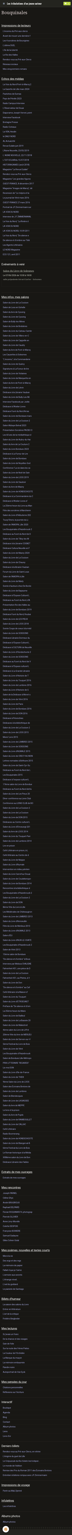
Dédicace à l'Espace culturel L (16, 666)
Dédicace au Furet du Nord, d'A (16, 600)
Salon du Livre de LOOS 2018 (16, 624)
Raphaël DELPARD (11, 1207)
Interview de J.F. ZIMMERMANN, (17, 217)
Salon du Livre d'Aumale (13, 864)
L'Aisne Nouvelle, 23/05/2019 (16, 150)
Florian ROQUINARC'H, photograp (17, 1212)
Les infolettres (9, 1506)
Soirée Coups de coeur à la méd (17, 628)
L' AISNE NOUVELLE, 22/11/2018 (17, 155)
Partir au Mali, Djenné (12, 1491)
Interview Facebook (11, 117)
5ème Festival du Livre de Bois (16, 1044)
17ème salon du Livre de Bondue (17, 784)
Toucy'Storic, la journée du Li (15, 520)
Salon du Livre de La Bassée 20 (17, 1020)
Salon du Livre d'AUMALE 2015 (16, 751)
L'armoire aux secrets (12, 1275)
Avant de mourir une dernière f (17, 36)
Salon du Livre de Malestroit (15, 1025)
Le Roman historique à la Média (17, 1153)
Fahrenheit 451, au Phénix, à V (16, 978)
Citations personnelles (13, 1387)
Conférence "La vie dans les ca (16, 468)
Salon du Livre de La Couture (15, 303)
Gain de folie (8, 1344)
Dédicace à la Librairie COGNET (16, 543)
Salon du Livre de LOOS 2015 (16, 732)
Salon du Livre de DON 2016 (15, 713)
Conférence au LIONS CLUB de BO (18, 803)
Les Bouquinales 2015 (13, 775)
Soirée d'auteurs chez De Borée (17, 586)
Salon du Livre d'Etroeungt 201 (16, 827)
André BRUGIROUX (11, 1202)
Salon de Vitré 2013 (11, 949)
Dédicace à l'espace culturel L (16, 779)
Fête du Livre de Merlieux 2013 (16, 926)
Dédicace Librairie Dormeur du (16, 638)
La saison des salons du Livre (16, 1304)
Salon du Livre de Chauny (14, 562)
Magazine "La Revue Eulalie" (15, 169)
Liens (5, 1431)
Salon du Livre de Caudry (14, 345)
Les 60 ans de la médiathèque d (17, 435)
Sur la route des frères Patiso (16, 1348)
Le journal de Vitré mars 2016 (16, 198)
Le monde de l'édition (12, 1466)
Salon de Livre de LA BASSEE (16, 1101)
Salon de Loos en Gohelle (14, 307)
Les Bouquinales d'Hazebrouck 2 (17, 529)
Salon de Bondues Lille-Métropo (17, 1058)
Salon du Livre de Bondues (15, 458)
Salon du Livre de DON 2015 (15, 817)
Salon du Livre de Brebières (15, 326)
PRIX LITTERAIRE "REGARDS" (16, 1063)
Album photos (9, 1427)
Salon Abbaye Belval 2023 (14, 425)
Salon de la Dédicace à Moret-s (17, 694)
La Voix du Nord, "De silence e (16, 235)
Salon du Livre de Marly (13, 581)
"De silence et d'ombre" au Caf (16, 987)
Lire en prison (9, 846)
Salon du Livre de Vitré (13, 1049)
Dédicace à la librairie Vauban (16, 567)
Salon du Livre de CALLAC (14, 1124)
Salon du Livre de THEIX (13, 1077)
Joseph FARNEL (10, 1193)
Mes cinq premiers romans (15, 69)
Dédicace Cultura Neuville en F (16, 548)
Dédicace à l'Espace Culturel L (16, 595)
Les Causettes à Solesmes (15, 354)
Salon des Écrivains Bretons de (16, 1086)
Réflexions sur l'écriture (13, 1392)
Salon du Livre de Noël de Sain (16, 473)
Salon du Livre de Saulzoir (14, 482)
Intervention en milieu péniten (16, 869)
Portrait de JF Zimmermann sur (17, 207)
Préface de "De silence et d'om (16, 1006)
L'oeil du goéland (10, 1284)
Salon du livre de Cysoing (14, 312)
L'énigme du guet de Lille (14, 1456)
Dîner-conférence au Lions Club (17, 798)
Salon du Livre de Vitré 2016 (15, 699)
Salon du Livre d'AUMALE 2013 (16, 931)
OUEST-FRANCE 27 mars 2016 (16, 202)
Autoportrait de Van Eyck (14, 1372)
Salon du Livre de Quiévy (14, 364)
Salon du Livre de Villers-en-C (16, 336)
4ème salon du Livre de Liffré (16, 1030)
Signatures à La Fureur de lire (16, 369)
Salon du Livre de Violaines (15, 373)
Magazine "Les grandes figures (17, 179)
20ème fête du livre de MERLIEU (17, 1034)
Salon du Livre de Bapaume (15, 591)
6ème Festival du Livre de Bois (16, 1148)
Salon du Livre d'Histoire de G (16, 690)
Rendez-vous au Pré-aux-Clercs (17, 59)
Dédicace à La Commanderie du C (18, 496)
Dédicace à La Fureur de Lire (15, 454)
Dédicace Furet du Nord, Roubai (17, 614)
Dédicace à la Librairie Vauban (16, 392)
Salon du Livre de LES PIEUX (15, 619)
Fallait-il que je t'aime (12, 1270)
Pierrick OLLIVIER (10, 1217)
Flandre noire (9, 1367)
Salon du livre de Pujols (13, 1115)
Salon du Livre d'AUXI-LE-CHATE (17, 940)
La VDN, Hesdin (9, 132)
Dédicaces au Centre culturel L (16, 822)
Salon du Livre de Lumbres (15, 1091)
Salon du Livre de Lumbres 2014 (17, 841)
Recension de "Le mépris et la (16, 193)
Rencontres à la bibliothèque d (16, 888)
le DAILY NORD (9, 136)
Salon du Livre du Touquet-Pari (16, 836)
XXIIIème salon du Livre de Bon (16, 1157)
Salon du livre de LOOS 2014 (15, 831)
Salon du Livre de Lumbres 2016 (17, 685)
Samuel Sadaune (10, 1235)
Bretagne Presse (10, 122)
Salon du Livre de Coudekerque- (17, 879)
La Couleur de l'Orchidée (14, 1353)
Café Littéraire (9, 1129)
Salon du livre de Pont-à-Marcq (17, 350)
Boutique (7, 1408)
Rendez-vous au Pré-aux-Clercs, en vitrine (21, 1451)
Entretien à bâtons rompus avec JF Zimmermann (25, 1475)
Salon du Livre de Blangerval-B (16, 1143)
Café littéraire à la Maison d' (15, 992)
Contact (6, 1422)
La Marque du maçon (12, 1358)
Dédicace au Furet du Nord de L (17, 770)
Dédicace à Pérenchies (13, 718)
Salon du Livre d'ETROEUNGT (16, 1001)
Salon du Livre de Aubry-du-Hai (17, 439)
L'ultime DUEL (9, 45)
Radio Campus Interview (14, 103)
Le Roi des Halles (10, 55)
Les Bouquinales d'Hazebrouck (16, 1053)
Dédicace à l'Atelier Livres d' (15, 501)
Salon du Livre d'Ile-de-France (16, 1072)
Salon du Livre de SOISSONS (15, 633)
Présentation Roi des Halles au (16, 605)
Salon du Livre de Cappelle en (16, 340)
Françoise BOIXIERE (11, 1231)
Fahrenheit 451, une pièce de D (16, 968)
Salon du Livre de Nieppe (14, 860)
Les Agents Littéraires (13, 245)
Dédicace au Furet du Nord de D (17, 534)
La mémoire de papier (13, 1265)
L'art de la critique (11, 1314)
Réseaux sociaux (10, 64)
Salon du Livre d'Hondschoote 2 (17, 652)
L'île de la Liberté (10, 50)
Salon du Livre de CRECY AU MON (18, 756)
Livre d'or (7, 1436)
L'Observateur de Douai (13, 108)
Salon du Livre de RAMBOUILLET (17, 1119)
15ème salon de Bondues (14, 954)
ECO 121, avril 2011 (11, 254)
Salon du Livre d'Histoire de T (16, 676)
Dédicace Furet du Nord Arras (16, 411)
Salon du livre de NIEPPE (14, 1105)
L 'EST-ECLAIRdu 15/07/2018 (16, 160)
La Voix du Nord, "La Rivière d (16, 221)
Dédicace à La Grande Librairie (16, 671)
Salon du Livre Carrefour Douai (16, 874)
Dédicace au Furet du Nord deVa (17, 789)
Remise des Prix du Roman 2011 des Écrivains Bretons (27, 1470)
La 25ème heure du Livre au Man (17, 506)
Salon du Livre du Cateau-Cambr (17, 331)
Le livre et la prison (11, 1110)
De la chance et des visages (15, 1339)
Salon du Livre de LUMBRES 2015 (18, 742)
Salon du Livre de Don (12, 983)
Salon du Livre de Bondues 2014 (17, 883)
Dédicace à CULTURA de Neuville (17, 647)
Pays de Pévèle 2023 (12, 98)
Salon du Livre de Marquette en (17, 378)
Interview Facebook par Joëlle (16, 402)
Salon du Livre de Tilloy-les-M (16, 539)
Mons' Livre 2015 (10, 737)
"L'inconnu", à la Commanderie (16, 359)
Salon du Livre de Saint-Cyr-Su (16, 765)
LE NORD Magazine (11, 250)
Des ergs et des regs (12, 1261)
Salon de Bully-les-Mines (14, 321)
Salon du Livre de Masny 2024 (16, 553)
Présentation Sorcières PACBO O (17, 430)
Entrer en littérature (12, 1309)
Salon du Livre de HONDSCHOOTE (18, 491)
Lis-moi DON (8, 1068)
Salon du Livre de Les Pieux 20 (16, 794)
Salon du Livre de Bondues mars (17, 416)
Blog (5, 1417)
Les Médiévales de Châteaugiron (17, 912)
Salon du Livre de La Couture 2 (16, 421)
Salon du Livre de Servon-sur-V (17, 1039)
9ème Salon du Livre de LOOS (16, 1082)
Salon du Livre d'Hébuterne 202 (17, 515)
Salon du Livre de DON (13, 902)
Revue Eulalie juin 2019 (13, 146)
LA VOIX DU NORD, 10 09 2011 (16, 231)
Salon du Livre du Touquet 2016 (17, 680)
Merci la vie (8, 1256)
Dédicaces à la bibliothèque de (16, 723)
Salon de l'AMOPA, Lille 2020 (15, 524)
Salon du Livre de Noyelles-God (16, 463)
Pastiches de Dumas (12, 94)
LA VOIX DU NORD (11, 212)
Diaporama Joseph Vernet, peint (17, 113)
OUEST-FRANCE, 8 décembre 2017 (18, 183)
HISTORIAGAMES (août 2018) (16, 165)
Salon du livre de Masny (13, 487)
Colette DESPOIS (10, 1226)
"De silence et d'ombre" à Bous (16, 959)
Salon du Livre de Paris (13, 704)
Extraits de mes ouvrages (14, 1178)
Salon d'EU (7, 935)
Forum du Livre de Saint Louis (16, 572)
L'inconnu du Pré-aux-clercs (15, 31)
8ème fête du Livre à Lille (14, 907)
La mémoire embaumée (14, 1362)
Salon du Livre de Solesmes (18, 270)
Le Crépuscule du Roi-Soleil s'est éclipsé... (21, 1461)
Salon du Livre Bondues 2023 (16, 449)
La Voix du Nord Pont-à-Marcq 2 (17, 84)
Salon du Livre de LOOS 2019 (16, 477)
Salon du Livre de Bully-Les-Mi (16, 397)
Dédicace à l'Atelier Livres (14, 406)
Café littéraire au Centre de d (16, 855)
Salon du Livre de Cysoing (14, 317)
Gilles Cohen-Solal (11, 1240)
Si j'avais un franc (11, 1334)
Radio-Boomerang (11, 1134)
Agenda (6, 1412)
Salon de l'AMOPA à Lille (13, 576)
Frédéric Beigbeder (11, 1318)
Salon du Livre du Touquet (14, 997)
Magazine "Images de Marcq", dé (17, 188)
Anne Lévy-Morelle (11, 1221)
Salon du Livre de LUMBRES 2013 (18, 916)
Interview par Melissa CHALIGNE (17, 964)
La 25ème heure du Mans (14, 1011)
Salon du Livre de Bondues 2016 (17, 709)
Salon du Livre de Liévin (13, 388)
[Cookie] (6, 1529)
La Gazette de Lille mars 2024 (16, 89)
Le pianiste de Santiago (13, 1289)
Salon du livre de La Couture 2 (16, 444)
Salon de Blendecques (13, 1096)
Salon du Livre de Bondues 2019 (17, 609)
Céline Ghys (8, 1198)
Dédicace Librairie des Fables (16, 1162)
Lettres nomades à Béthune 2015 (18, 761)
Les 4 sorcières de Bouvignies (16, 40)
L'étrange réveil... (10, 1279)
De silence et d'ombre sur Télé (16, 240)
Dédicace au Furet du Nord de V (17, 661)
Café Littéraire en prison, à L (15, 850)
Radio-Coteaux (9, 127)
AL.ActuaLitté (9, 141)
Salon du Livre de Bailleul (14, 1016)
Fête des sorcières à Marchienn (17, 510)
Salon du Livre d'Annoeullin (15, 921)
